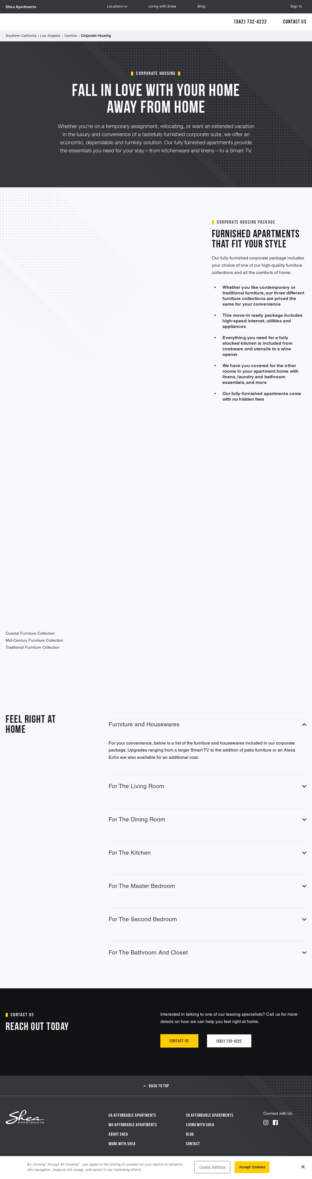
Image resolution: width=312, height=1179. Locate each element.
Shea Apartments (21, 6)
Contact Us (294, 21)
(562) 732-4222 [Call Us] (250, 21)
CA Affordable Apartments (132, 1114)
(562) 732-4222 (229, 1040)
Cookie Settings (212, 1167)
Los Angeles (50, 36)
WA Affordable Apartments (133, 1124)
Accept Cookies (252, 1167)
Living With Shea (200, 1124)
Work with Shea (122, 1143)
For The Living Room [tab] (207, 786)
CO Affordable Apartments (209, 1114)
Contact (193, 1143)
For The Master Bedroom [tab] (207, 885)
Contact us (179, 1040)
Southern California (21, 36)
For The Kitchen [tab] (207, 852)
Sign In (296, 6)
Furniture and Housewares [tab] (207, 724)
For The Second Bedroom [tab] (207, 919)
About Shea (118, 1133)
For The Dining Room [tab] (207, 819)
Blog (190, 1133)
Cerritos (70, 36)
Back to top (159, 1085)
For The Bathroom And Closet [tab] (207, 952)
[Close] (303, 1167)
